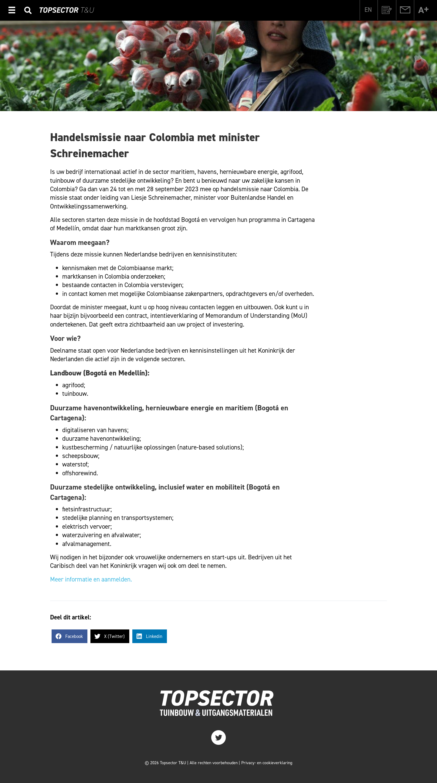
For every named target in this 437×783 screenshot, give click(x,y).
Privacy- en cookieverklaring (266, 763)
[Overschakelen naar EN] (368, 9)
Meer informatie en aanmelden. (91, 579)
